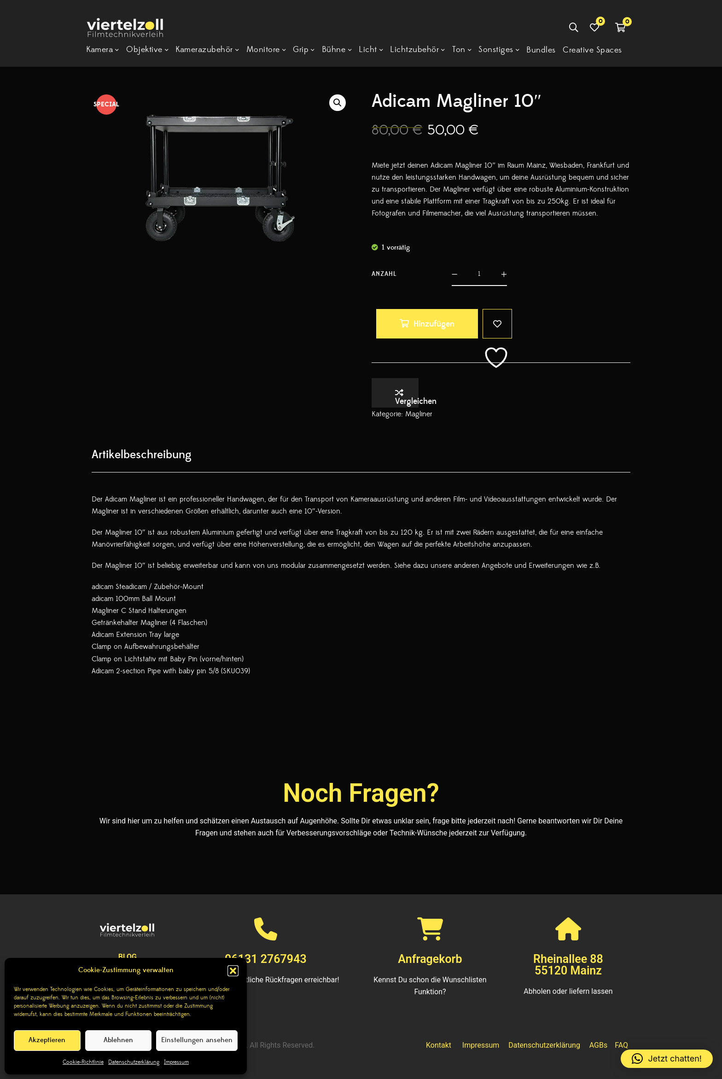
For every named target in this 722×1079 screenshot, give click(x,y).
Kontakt (438, 1045)
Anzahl (384, 274)
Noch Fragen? (361, 793)
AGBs (598, 1045)
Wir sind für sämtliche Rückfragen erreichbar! (265, 979)
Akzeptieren (47, 1040)
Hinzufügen (433, 324)
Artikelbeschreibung (142, 455)
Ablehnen (118, 1040)
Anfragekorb (430, 959)
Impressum (176, 1062)
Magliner (418, 414)
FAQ (621, 1045)
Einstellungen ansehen (197, 1040)
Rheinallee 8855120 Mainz (568, 964)
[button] (233, 970)
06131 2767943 (266, 959)
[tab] (142, 455)
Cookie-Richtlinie (83, 1062)
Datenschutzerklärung (133, 1062)
